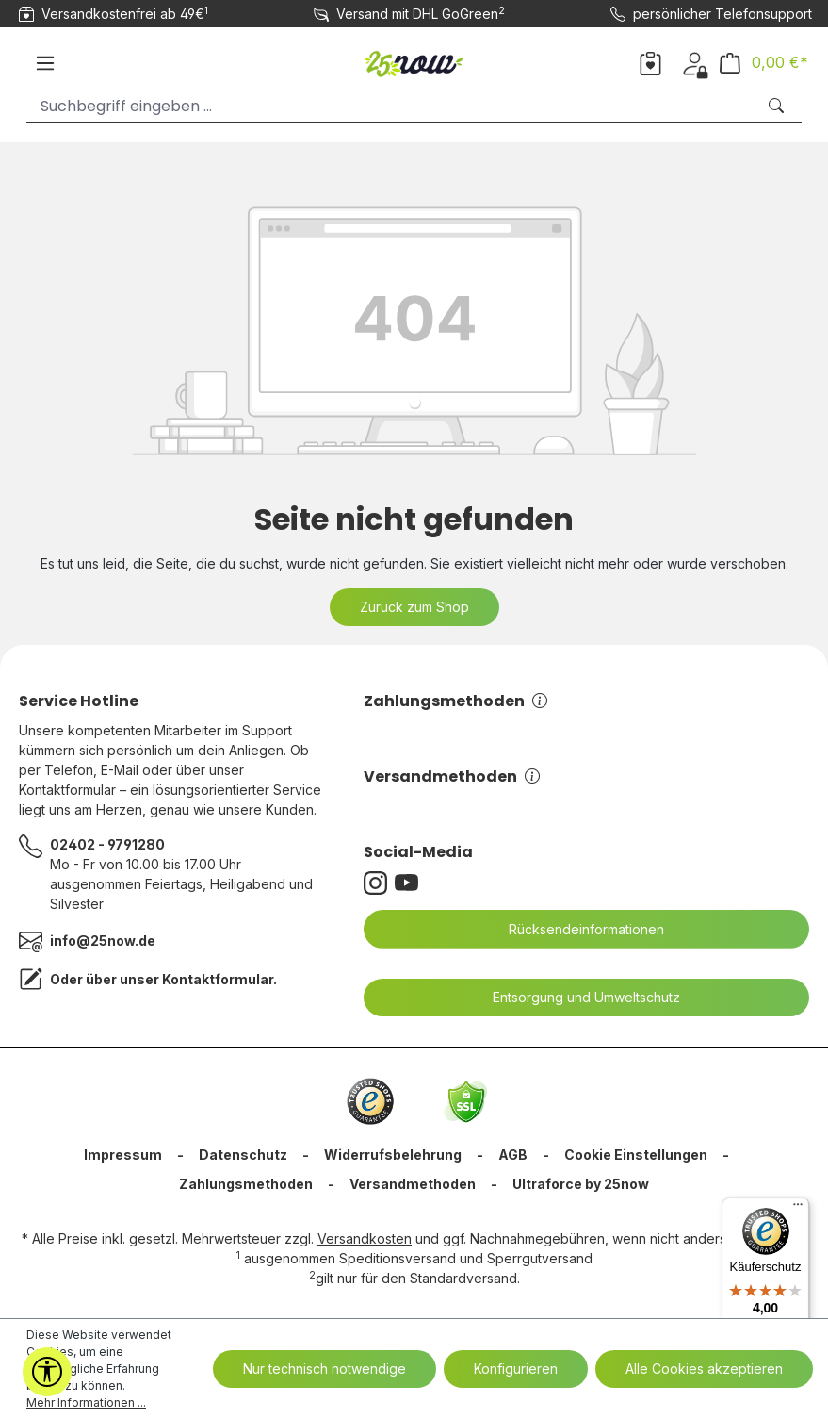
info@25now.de (102, 940)
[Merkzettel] (650, 62)
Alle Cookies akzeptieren (704, 1369)
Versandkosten (364, 1238)
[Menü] (45, 63)
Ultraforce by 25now (580, 1184)
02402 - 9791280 (107, 844)
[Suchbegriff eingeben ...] (390, 106)
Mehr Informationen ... (86, 1402)
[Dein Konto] (695, 62)
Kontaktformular (217, 979)
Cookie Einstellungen (635, 1155)
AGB (513, 1155)
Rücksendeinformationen (574, 930)
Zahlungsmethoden (455, 701)
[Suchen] (778, 106)
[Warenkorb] (764, 62)
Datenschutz (243, 1155)
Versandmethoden (452, 776)
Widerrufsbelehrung (393, 1155)
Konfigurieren (516, 1369)
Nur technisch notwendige (324, 1369)
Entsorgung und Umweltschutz (574, 998)
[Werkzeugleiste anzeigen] (47, 1371)
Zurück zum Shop (414, 607)
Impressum (123, 1155)
